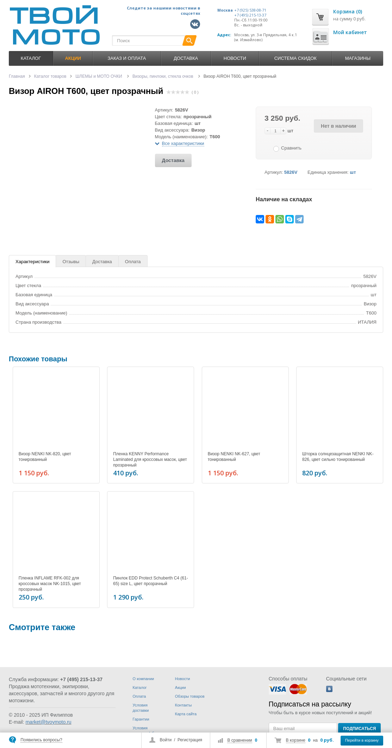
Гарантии (141, 719)
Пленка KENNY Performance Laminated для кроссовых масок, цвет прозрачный (150, 459)
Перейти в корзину (362, 740)
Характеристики (32, 261)
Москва (225, 10)
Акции (180, 687)
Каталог (31, 58)
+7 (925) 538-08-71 (250, 10)
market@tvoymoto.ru (48, 722)
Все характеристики (183, 143)
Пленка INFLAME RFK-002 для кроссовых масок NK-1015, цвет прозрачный (50, 583)
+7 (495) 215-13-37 (250, 15)
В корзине (295, 740)
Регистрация (190, 739)
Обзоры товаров (190, 696)
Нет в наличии (338, 126)
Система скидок (295, 58)
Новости (235, 58)
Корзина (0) (347, 11)
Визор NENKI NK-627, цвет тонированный (234, 456)
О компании (143, 679)
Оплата (133, 261)
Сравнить (291, 148)
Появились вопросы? (41, 739)
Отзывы (70, 261)
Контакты (183, 705)
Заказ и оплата (127, 58)
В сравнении (239, 740)
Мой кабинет (350, 32)
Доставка (186, 58)
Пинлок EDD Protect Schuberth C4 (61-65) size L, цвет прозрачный (150, 580)
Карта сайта (186, 714)
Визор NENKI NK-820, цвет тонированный (45, 456)
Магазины (358, 58)
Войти (166, 739)
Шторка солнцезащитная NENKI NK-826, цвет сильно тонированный (338, 456)
